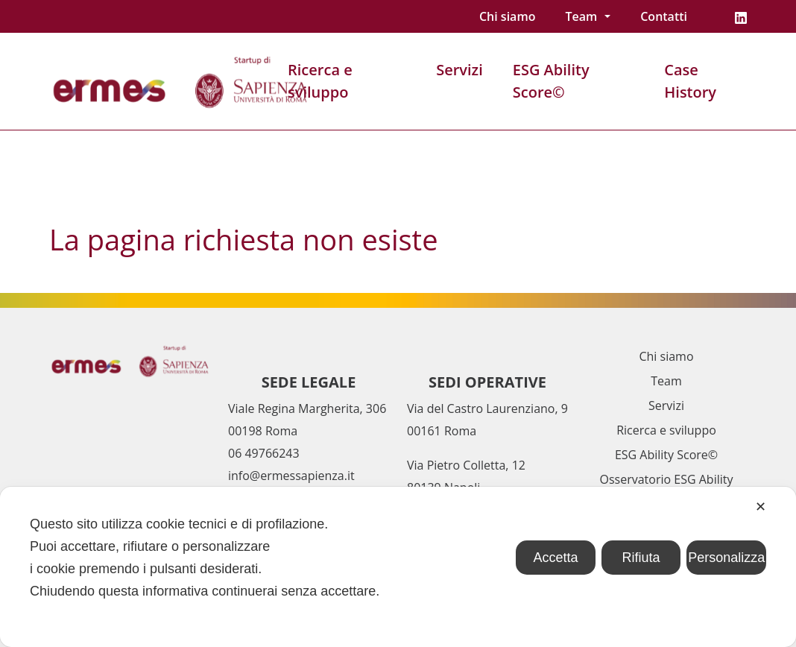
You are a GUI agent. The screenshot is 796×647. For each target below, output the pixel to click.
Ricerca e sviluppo (320, 81)
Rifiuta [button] (641, 557)
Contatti (663, 16)
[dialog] (398, 567)
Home (66, 162)
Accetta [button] (555, 557)
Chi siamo (507, 16)
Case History (690, 81)
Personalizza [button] (726, 557)
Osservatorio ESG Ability (666, 479)
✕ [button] (760, 506)
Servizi (459, 70)
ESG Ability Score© (551, 81)
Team (581, 16)
